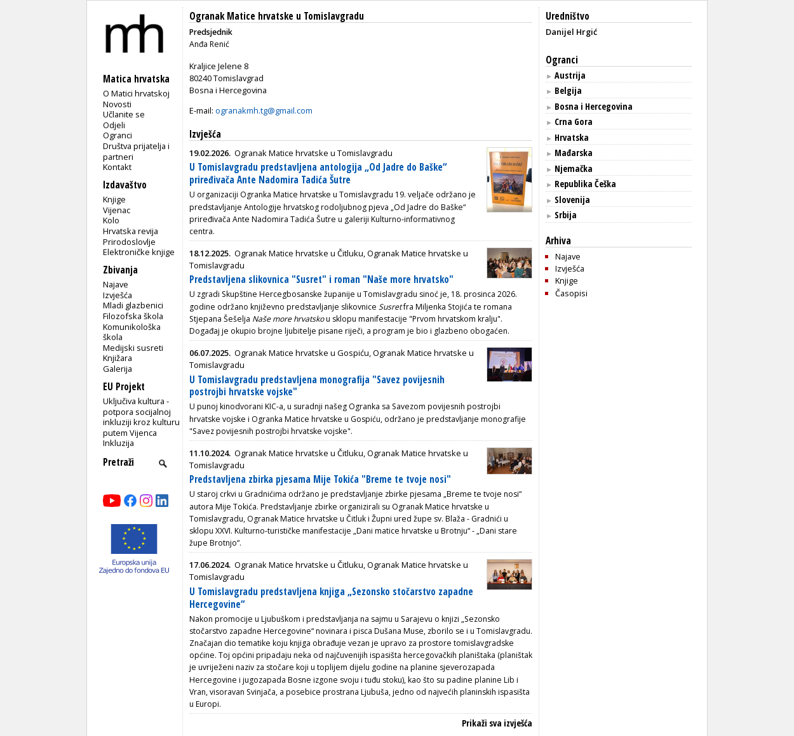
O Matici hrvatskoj (136, 93)
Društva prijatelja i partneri (136, 151)
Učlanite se (124, 114)
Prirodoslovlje (129, 241)
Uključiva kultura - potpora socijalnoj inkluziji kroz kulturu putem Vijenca (141, 416)
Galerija (117, 368)
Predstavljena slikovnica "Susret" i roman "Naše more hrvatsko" (321, 279)
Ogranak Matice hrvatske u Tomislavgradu (276, 16)
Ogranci (117, 135)
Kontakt (117, 167)
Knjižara (117, 358)
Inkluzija (118, 443)
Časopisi (571, 293)
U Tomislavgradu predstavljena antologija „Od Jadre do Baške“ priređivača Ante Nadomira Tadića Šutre (318, 174)
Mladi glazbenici (133, 305)
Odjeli (114, 125)
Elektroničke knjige (139, 252)
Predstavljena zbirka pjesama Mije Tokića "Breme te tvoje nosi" (320, 479)
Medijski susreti (133, 347)
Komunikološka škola (132, 332)
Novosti (117, 104)
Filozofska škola (133, 316)
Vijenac (116, 210)
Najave (115, 284)
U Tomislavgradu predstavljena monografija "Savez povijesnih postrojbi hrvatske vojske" (317, 386)
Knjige (114, 199)
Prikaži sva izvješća (497, 723)
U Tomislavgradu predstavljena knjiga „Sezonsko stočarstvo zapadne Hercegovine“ (331, 598)
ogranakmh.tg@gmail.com (264, 110)
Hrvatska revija (130, 231)
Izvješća (117, 295)
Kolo (111, 220)
